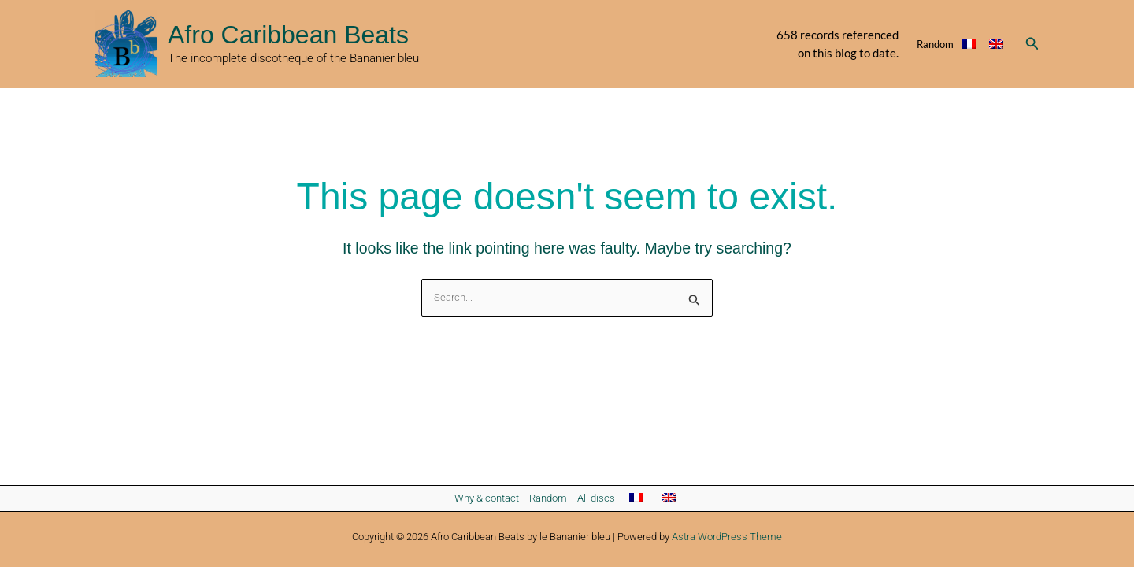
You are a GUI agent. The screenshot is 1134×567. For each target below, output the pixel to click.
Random (935, 44)
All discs (596, 498)
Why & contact (486, 498)
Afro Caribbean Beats (288, 34)
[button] (1032, 44)
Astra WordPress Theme (727, 537)
